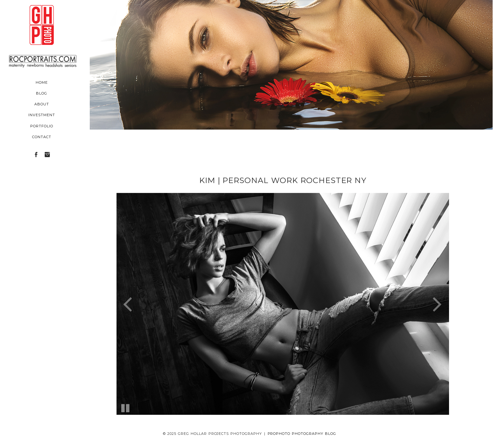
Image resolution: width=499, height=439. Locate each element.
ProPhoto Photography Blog (302, 433)
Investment (41, 115)
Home (42, 82)
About (41, 104)
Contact (41, 137)
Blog (41, 93)
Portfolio (41, 126)
